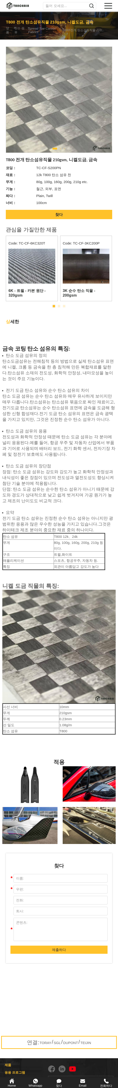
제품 (8, 1065)
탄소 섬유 (20, 30)
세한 (12, 321)
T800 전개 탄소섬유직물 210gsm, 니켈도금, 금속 (83, 30)
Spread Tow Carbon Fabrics (44, 30)
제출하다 (59, 950)
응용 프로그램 (15, 1072)
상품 (8, 30)
